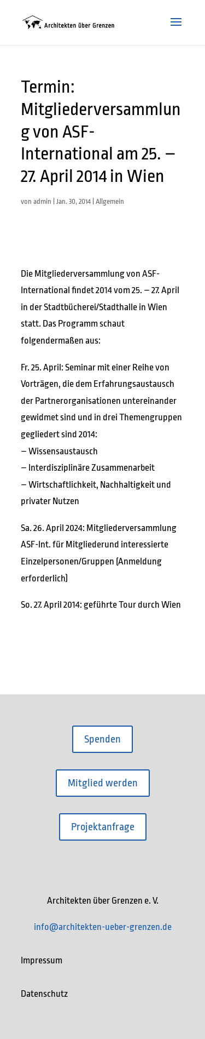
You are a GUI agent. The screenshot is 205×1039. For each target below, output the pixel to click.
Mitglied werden (103, 783)
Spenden (102, 739)
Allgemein (110, 201)
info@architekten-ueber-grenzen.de (103, 927)
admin (42, 201)
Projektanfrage (102, 827)
